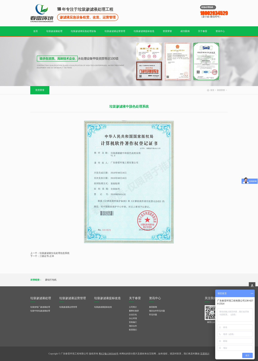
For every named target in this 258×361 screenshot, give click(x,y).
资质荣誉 (167, 31)
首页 (35, 31)
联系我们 (133, 330)
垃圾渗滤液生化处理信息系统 (54, 253)
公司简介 (133, 307)
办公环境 (133, 318)
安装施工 (133, 322)
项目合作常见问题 (157, 311)
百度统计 (204, 353)
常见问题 (153, 314)
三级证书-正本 (46, 256)
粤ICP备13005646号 (108, 353)
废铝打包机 (51, 280)
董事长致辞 (134, 311)
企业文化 (133, 314)
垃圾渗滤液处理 (54, 31)
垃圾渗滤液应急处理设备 (83, 31)
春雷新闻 (153, 307)
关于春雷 (202, 31)
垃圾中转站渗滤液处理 (40, 311)
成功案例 (185, 31)
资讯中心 (220, 31)
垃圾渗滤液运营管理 (114, 31)
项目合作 (133, 326)
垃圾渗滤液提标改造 (144, 31)
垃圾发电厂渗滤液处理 (40, 307)
